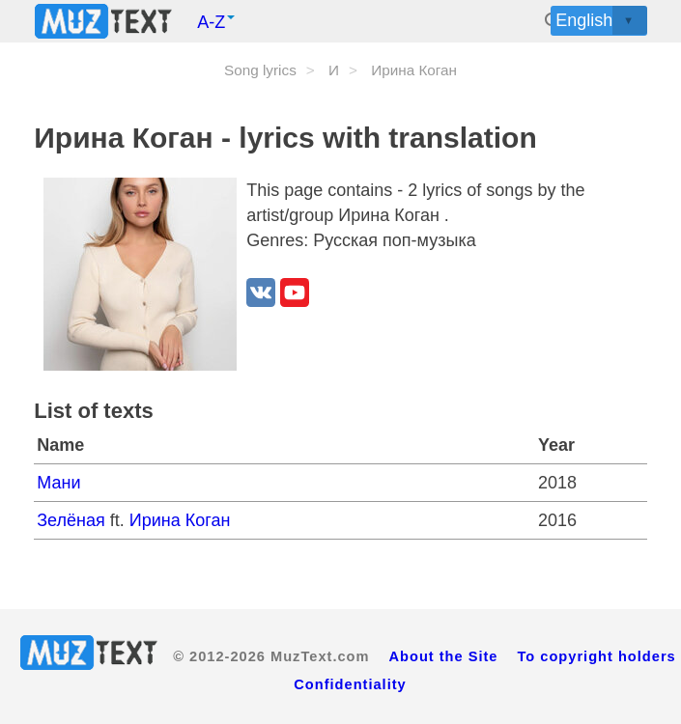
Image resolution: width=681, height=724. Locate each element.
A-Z (216, 22)
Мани (58, 482)
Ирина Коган (180, 520)
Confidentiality (350, 684)
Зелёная (73, 520)
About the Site (442, 656)
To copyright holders (597, 656)
